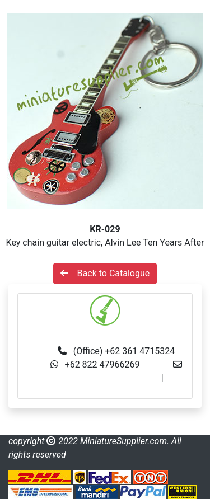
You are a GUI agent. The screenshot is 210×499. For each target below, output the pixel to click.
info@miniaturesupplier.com (103, 378)
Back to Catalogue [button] (105, 273)
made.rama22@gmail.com (105, 391)
